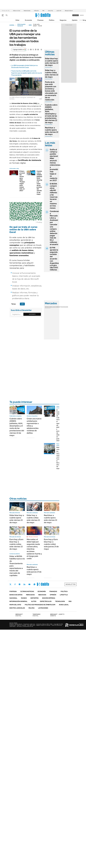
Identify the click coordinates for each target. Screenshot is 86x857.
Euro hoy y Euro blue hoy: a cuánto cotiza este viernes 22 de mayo (16, 544)
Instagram (19, 584)
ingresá (82, 15)
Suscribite (32, 314)
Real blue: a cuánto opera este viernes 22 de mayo (51, 130)
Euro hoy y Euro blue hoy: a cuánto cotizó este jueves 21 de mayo (51, 544)
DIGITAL (19, 615)
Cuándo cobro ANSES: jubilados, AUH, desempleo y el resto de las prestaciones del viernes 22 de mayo (51, 114)
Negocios (63, 20)
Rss (70, 601)
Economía (28, 20)
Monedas (47, 307)
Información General (21, 25)
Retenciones (27, 10)
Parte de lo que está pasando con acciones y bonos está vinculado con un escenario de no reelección (51, 91)
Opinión (74, 20)
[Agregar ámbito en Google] (19, 49)
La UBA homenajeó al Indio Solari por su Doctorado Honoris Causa (24, 66)
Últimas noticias (27, 591)
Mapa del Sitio (15, 605)
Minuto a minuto (33, 537)
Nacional (13, 598)
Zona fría (50, 10)
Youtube (29, 584)
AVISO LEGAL (64, 605)
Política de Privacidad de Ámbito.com (40, 605)
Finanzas (40, 20)
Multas (31, 608)
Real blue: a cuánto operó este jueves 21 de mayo (34, 570)
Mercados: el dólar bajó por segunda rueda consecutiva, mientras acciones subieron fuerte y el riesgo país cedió (34, 549)
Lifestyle (64, 595)
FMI (43, 10)
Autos (33, 601)
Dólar (17, 20)
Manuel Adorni (69, 10)
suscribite (75, 15)
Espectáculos (45, 601)
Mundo (24, 598)
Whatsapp (34, 584)
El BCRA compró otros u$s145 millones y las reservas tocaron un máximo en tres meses (53, 196)
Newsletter (81, 20)
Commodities (59, 307)
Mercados (30, 595)
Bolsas (52, 307)
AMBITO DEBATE (57, 615)
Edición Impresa (48, 598)
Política (51, 20)
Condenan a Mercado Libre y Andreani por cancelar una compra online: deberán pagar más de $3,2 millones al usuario (54, 228)
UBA (30, 25)
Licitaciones (43, 608)
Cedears (65, 307)
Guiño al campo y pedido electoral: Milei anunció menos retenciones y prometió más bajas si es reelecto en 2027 (55, 165)
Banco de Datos (15, 595)
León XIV (59, 10)
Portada (13, 591)
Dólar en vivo (16, 10)
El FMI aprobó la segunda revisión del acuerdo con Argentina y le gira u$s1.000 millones (54, 258)
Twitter (10, 584)
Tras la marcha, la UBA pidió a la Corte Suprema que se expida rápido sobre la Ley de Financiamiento (26, 73)
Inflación (36, 10)
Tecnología (60, 601)
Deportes (34, 598)
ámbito (11, 25)
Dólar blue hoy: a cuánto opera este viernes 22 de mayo (51, 61)
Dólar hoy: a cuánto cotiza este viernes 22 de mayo (51, 73)
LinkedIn (24, 584)
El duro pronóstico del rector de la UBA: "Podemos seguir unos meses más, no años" (23, 181)
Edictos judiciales (17, 608)
